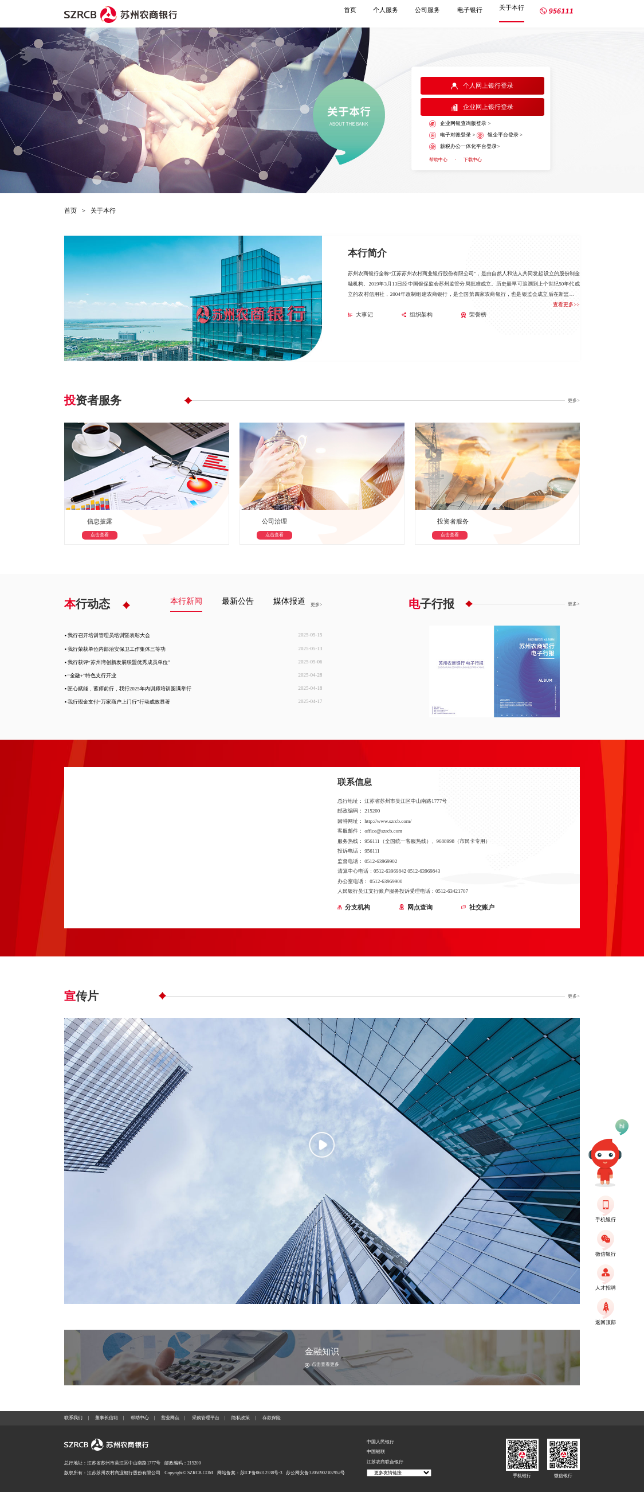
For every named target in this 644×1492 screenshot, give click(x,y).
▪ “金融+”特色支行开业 (90, 675)
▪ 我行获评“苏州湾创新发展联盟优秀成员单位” (117, 662)
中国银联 (376, 1451)
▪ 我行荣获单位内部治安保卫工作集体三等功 (114, 649)
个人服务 (385, 9)
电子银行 (469, 9)
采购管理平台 (205, 1417)
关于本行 (511, 7)
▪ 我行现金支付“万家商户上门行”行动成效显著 (117, 702)
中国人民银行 (380, 1441)
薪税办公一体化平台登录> (464, 146)
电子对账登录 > (452, 135)
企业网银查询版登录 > (459, 123)
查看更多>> (566, 304)
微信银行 (563, 1475)
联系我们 (73, 1417)
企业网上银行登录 (482, 107)
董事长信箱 (106, 1417)
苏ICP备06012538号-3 (261, 1472)
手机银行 (522, 1475)
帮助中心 (438, 159)
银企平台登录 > (500, 135)
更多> (573, 400)
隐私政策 (240, 1417)
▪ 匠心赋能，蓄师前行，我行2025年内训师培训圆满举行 (127, 689)
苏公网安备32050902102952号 (315, 1472)
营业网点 (170, 1417)
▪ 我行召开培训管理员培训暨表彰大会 (107, 635)
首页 (350, 9)
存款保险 (271, 1417)
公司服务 (427, 9)
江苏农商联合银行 (385, 1461)
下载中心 (473, 159)
